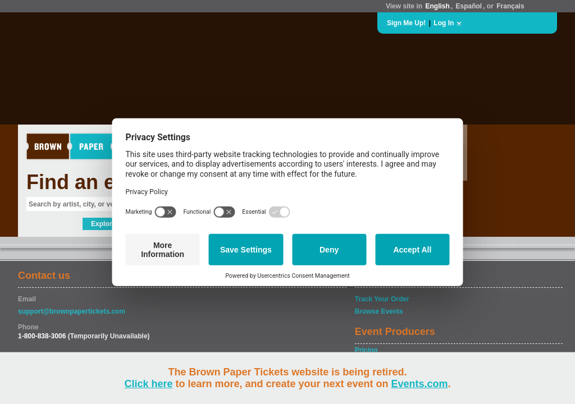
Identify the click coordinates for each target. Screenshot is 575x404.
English (437, 6)
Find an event (91, 182)
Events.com (419, 383)
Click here (148, 383)
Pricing (366, 350)
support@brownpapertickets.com (71, 311)
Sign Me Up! (406, 23)
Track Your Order (382, 299)
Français (510, 6)
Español (469, 6)
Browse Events (379, 311)
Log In (443, 23)
